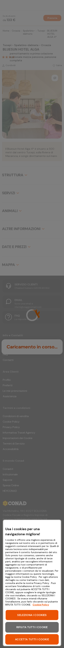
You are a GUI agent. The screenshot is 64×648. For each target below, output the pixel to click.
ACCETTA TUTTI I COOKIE (32, 639)
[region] (32, 583)
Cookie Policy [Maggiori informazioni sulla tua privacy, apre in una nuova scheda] (41, 604)
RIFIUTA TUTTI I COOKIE (32, 627)
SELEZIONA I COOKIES (32, 615)
